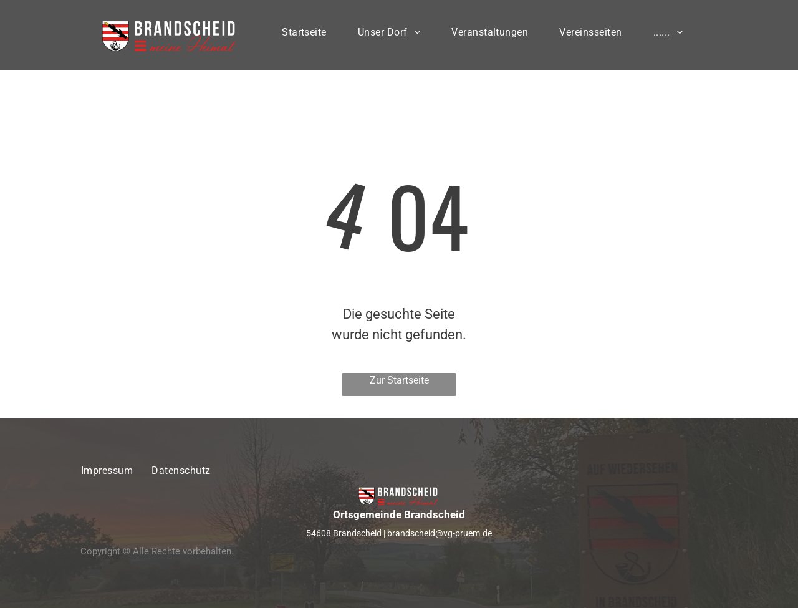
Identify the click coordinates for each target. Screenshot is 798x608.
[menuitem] (304, 35)
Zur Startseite (399, 380)
